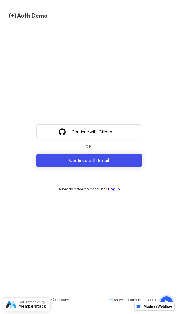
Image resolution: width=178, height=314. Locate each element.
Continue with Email (89, 160)
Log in (114, 189)
